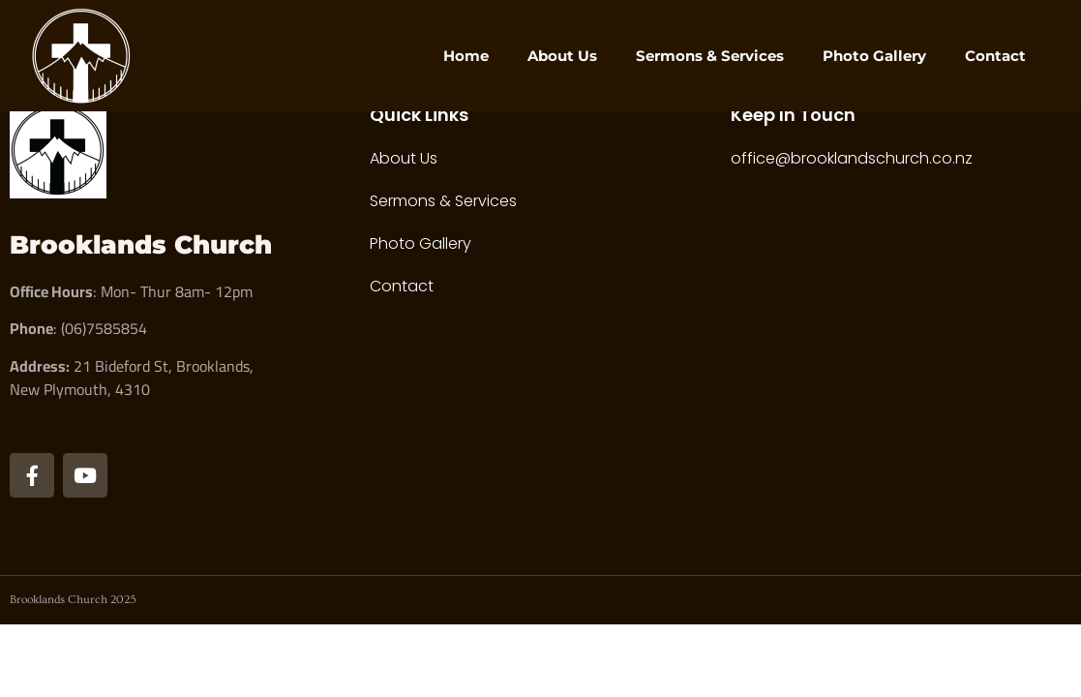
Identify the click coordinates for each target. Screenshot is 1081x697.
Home (466, 55)
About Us (562, 55)
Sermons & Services (710, 55)
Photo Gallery (874, 55)
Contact (995, 55)
